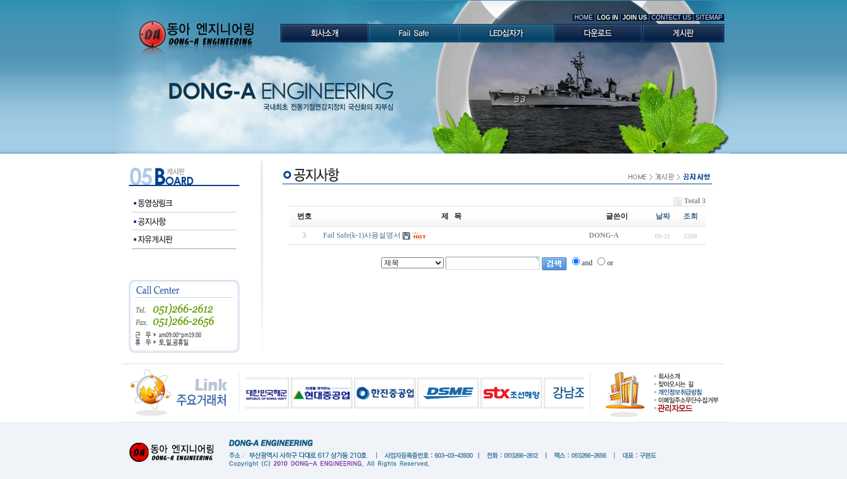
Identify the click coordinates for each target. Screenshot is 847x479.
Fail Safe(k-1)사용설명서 (362, 235)
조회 (690, 216)
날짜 (663, 216)
